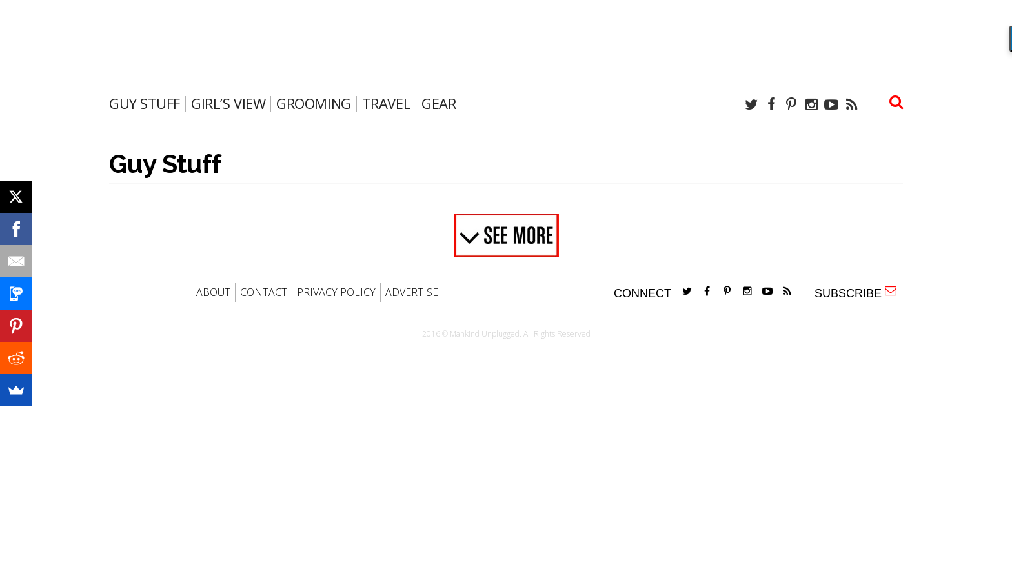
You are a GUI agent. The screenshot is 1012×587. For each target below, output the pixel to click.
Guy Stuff (144, 103)
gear (438, 103)
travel (386, 103)
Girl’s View (228, 103)
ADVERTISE (411, 292)
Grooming (313, 103)
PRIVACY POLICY (336, 292)
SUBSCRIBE (855, 292)
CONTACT (263, 292)
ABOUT (213, 292)
